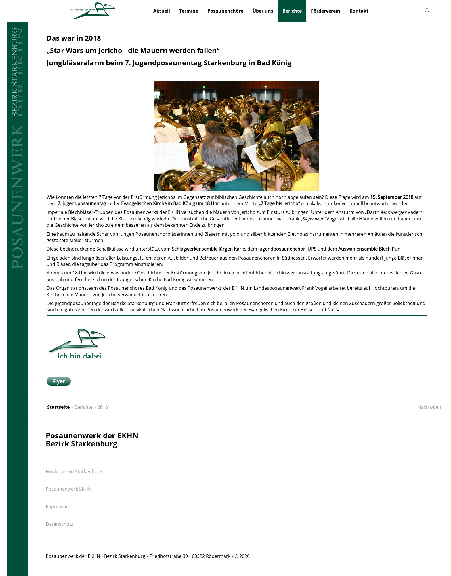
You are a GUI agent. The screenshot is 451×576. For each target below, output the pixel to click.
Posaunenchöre (225, 11)
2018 (103, 407)
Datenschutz (59, 524)
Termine (188, 11)
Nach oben (429, 407)
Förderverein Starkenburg (74, 471)
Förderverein (325, 11)
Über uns (263, 11)
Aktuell (161, 11)
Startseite (58, 407)
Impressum (58, 506)
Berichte (292, 11)
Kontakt (358, 11)
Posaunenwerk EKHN (68, 489)
